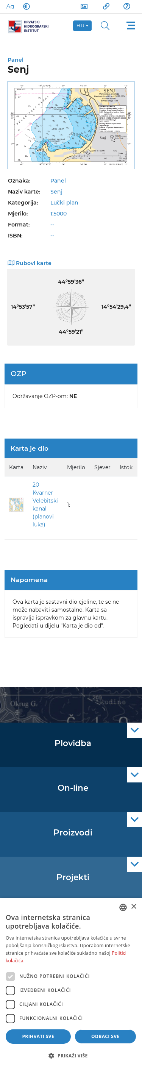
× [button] (133, 907)
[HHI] (31, 25)
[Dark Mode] (25, 6)
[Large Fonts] (10, 6)
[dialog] (71, 983)
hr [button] (80, 25)
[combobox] (123, 907)
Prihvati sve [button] (38, 1036)
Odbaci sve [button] (105, 1036)
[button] (71, 1055)
